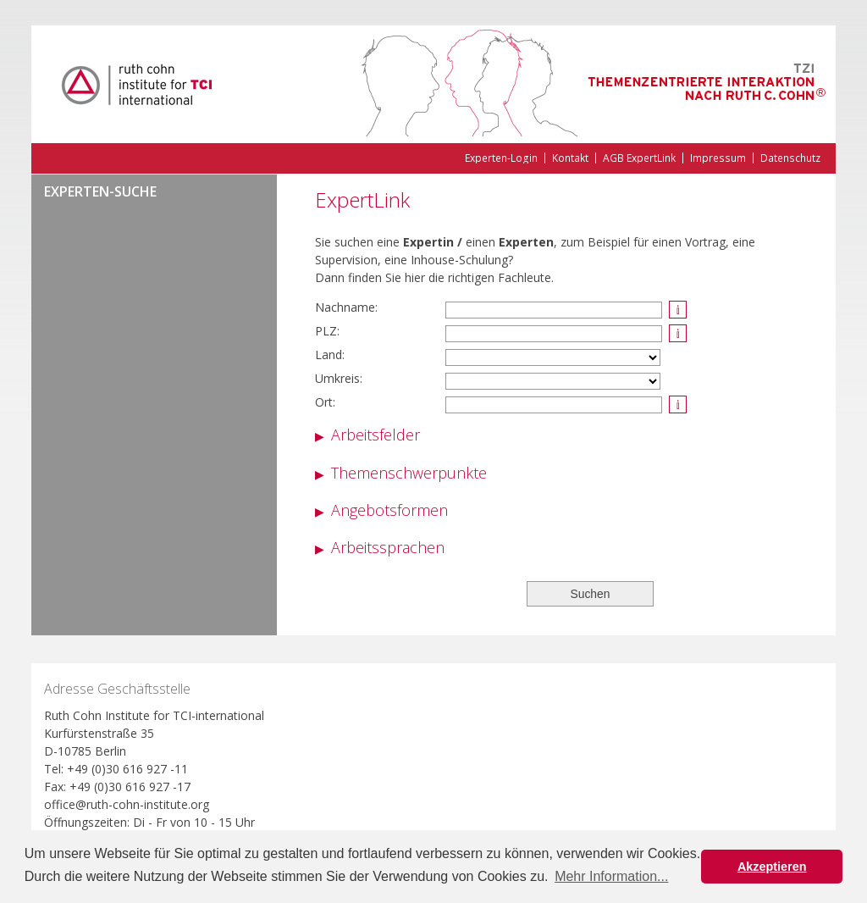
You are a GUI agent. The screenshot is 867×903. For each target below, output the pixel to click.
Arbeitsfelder (375, 434)
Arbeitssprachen (388, 547)
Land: (330, 354)
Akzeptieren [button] (772, 866)
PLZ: (327, 331)
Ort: (325, 402)
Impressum (718, 157)
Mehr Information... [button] (611, 876)
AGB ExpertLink (639, 157)
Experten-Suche (100, 192)
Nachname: (346, 307)
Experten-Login (501, 157)
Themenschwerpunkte (409, 473)
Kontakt (570, 157)
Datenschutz (790, 157)
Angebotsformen (389, 510)
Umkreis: (338, 378)
